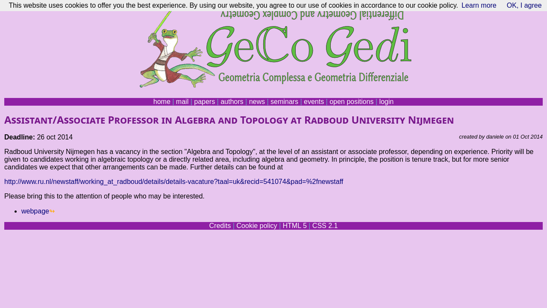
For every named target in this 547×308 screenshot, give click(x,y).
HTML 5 (294, 225)
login (386, 101)
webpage (35, 211)
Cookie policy (256, 225)
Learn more (479, 5)
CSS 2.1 (325, 225)
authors (232, 101)
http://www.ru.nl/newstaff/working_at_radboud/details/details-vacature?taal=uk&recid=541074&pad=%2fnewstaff (173, 181)
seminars (284, 101)
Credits (220, 225)
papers (204, 101)
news (257, 101)
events (314, 101)
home (162, 101)
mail (182, 101)
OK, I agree (524, 5)
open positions (351, 101)
